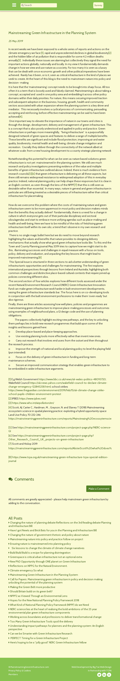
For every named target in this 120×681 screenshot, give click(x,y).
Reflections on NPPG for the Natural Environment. (38, 566)
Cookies (27, 670)
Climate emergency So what (26, 570)
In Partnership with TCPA (100, 670)
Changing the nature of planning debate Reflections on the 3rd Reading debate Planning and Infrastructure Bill (59, 524)
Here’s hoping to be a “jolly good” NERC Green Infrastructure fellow (48, 642)
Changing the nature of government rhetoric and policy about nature (49, 535)
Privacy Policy (14, 670)
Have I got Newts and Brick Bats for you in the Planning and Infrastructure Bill (53, 530)
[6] (33, 173)
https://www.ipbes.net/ (32, 398)
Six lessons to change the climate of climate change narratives (47, 548)
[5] (30, 173)
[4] (20, 116)
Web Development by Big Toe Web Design (92, 667)
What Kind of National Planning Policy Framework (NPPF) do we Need (49, 605)
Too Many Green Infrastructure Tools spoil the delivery (41, 621)
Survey (98, 5)
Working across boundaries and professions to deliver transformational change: (56, 617)
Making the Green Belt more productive (32, 587)
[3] (19, 60)
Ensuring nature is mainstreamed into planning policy (40, 543)
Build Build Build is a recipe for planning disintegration (40, 552)
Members (13, 674)
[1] (42, 53)
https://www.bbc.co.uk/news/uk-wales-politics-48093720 (72, 379)
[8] (40, 257)
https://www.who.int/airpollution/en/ (33, 403)
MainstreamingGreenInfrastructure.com (29, 667)
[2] (109, 53)
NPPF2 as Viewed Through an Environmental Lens (38, 596)
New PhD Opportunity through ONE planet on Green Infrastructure (48, 561)
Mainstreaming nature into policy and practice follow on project (46, 539)
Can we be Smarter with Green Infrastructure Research (41, 633)
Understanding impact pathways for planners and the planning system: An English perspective (56, 627)
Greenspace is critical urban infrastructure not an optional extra (46, 557)
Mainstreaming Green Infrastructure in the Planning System (52, 33)
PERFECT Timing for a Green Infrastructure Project (39, 638)
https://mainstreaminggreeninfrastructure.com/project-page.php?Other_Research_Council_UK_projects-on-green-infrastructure (51, 437)
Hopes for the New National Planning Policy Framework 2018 (44, 600)
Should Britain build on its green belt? (31, 591)
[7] (75, 185)
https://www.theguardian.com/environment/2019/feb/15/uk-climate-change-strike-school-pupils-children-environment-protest (56, 392)
